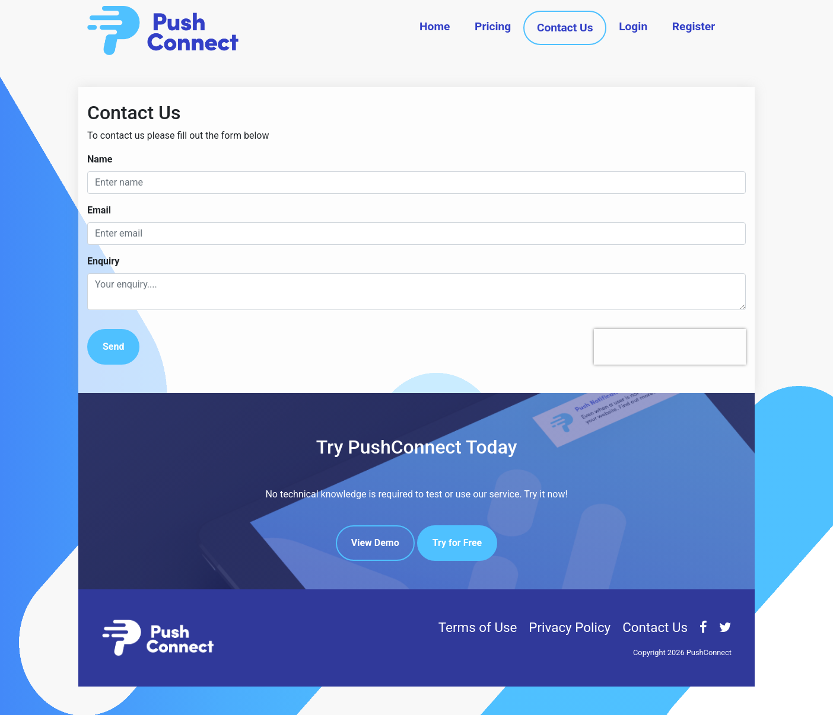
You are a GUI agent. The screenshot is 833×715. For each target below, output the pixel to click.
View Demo (375, 542)
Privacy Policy (570, 627)
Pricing (493, 26)
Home (434, 26)
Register (693, 26)
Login (633, 26)
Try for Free (457, 542)
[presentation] (670, 347)
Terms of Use (477, 627)
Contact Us (565, 27)
